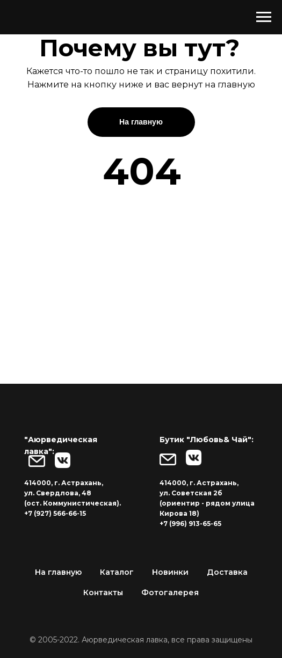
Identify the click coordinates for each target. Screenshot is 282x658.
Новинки (170, 572)
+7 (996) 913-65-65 (190, 524)
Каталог (117, 572)
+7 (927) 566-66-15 (55, 513)
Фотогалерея (170, 592)
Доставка (227, 572)
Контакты (103, 592)
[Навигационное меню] (263, 17)
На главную (58, 572)
